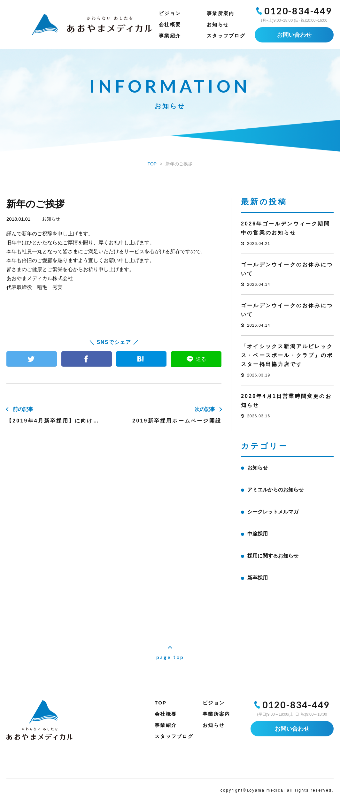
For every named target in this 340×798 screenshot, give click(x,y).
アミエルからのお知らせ (275, 489)
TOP (160, 702)
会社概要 (170, 24)
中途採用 (257, 533)
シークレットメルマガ (272, 511)
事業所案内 (220, 13)
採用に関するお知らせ (272, 556)
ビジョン (170, 13)
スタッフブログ (226, 35)
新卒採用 (257, 578)
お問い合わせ (294, 35)
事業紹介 (170, 35)
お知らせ (218, 24)
